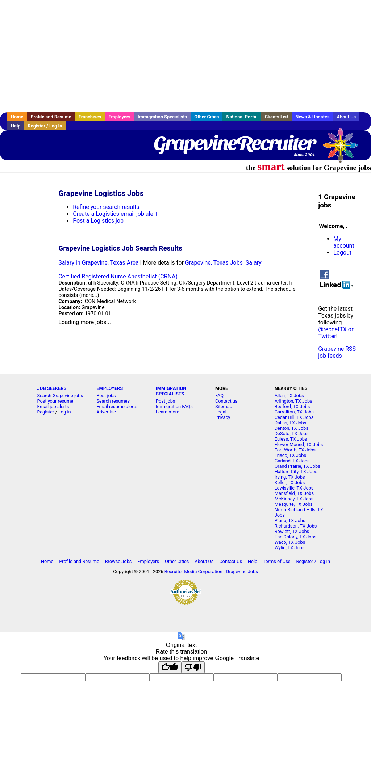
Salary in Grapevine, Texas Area (98, 262)
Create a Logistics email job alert (115, 213)
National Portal (241, 116)
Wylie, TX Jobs (290, 547)
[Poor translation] (193, 667)
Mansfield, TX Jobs (294, 493)
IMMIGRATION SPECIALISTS (171, 391)
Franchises (90, 116)
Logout (342, 252)
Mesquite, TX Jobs (294, 504)
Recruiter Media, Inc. (343, 148)
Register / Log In (45, 126)
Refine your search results (106, 206)
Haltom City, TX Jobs (296, 471)
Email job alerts (53, 406)
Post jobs (106, 395)
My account (343, 242)
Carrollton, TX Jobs (294, 412)
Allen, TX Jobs (289, 395)
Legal (220, 412)
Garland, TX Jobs (292, 460)
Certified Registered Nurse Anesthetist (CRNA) (118, 276)
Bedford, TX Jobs (292, 406)
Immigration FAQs (174, 406)
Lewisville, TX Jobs (294, 488)
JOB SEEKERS (51, 388)
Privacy (222, 417)
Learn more (167, 412)
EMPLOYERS (109, 388)
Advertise (106, 412)
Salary (254, 262)
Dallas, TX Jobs (291, 422)
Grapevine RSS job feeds (337, 352)
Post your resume (55, 401)
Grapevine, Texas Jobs (214, 262)
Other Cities (206, 116)
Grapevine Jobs (242, 571)
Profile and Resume (50, 116)
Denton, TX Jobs (291, 428)
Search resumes (113, 401)
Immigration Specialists (162, 116)
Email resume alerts (116, 406)
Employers (119, 116)
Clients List (276, 116)
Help (16, 126)
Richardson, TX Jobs (296, 526)
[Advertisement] (185, 56)
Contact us (226, 401)
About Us (346, 116)
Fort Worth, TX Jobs (295, 450)
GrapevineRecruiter (234, 143)
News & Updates (312, 116)
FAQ (219, 395)
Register (45, 412)
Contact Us (230, 561)
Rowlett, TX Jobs (292, 531)
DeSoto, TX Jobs (292, 433)
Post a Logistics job (98, 220)
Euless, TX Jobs (291, 439)
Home (17, 116)
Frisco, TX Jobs (290, 455)
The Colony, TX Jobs (296, 536)
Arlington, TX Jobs (293, 401)
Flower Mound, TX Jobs (299, 444)
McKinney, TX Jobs (294, 498)
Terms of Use (277, 561)
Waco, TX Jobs (290, 542)
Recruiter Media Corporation (193, 571)
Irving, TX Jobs (290, 477)
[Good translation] (170, 667)
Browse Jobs (118, 561)
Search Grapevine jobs (60, 395)
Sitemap (223, 406)
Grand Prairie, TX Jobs (297, 466)
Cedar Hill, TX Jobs (294, 417)
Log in (64, 412)
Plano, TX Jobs (290, 520)
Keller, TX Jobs (290, 482)
